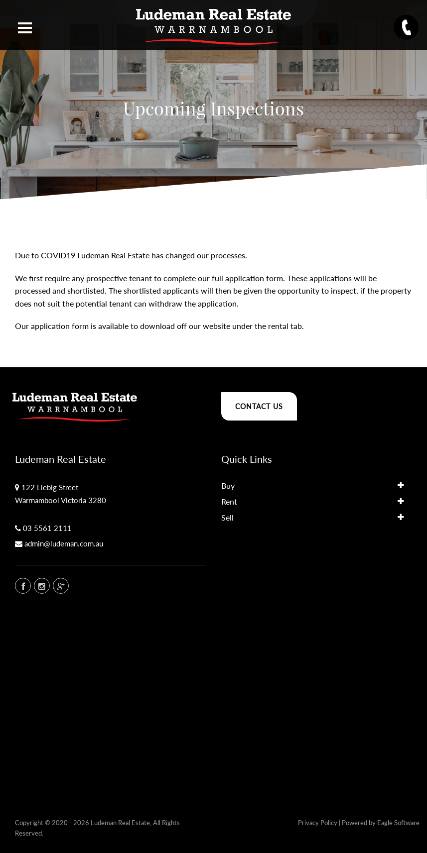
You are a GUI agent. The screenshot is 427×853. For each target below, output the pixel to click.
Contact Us (259, 406)
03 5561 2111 (47, 528)
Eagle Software (398, 823)
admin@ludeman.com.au (63, 543)
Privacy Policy (317, 823)
